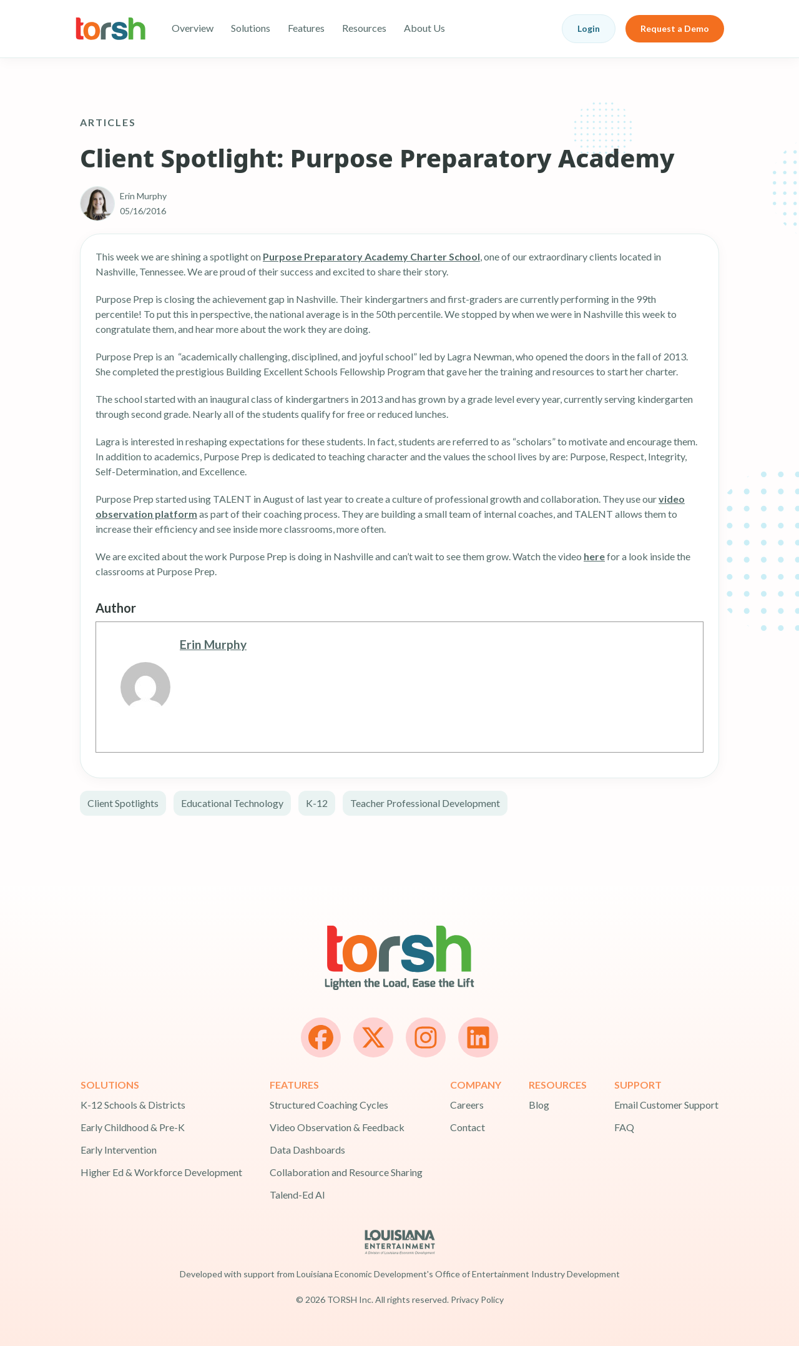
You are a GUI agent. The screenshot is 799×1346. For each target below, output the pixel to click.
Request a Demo (674, 28)
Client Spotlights (123, 803)
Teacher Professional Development (425, 803)
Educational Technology (232, 803)
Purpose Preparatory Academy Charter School (371, 256)
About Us (424, 28)
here (594, 556)
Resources (364, 28)
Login (588, 28)
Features (306, 28)
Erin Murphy (213, 644)
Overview (192, 28)
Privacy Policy (477, 1299)
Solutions (250, 28)
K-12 (317, 803)
